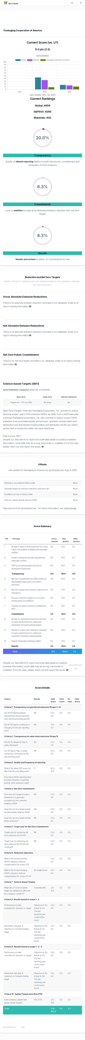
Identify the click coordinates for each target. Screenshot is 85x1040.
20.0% (42, 137)
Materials (39, 117)
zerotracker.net (56, 470)
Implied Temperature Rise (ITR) (28, 994)
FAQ (76, 668)
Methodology (75, 665)
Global (39, 105)
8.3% (42, 235)
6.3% (42, 186)
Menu (81, 3)
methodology (70, 508)
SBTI (35, 383)
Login (72, 3)
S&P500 (39, 111)
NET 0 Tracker (11, 4)
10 (5, 641)
